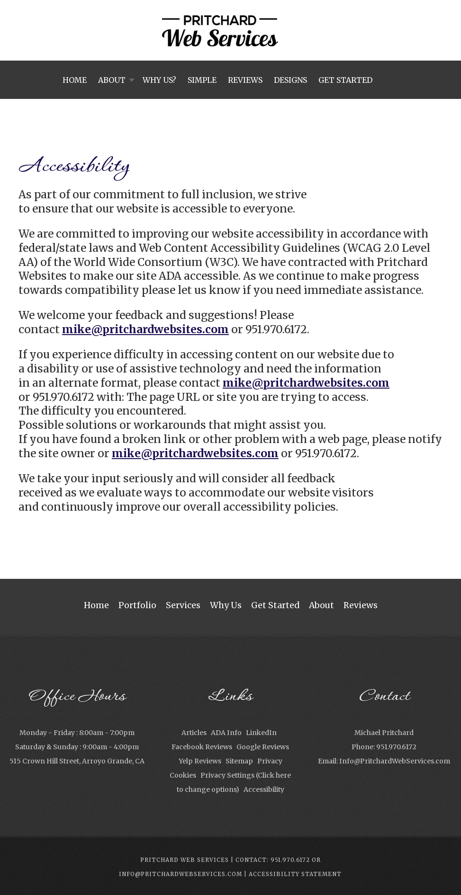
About (321, 605)
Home (96, 605)
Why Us (226, 605)
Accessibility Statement (295, 874)
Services (183, 605)
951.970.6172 (396, 747)
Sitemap (239, 761)
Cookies (183, 775)
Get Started (275, 605)
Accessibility (264, 789)
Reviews (360, 605)
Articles (194, 732)
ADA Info (226, 732)
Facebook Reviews (202, 747)
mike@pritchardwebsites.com (145, 329)
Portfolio (137, 605)
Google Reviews (262, 747)
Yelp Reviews (200, 761)
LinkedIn (261, 732)
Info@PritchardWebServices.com (394, 761)
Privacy (269, 761)
